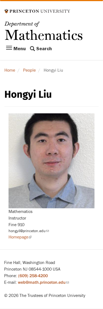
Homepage (20, 237)
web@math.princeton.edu (43, 282)
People (29, 70)
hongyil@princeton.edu (29, 231)
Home (9, 70)
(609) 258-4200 (33, 276)
